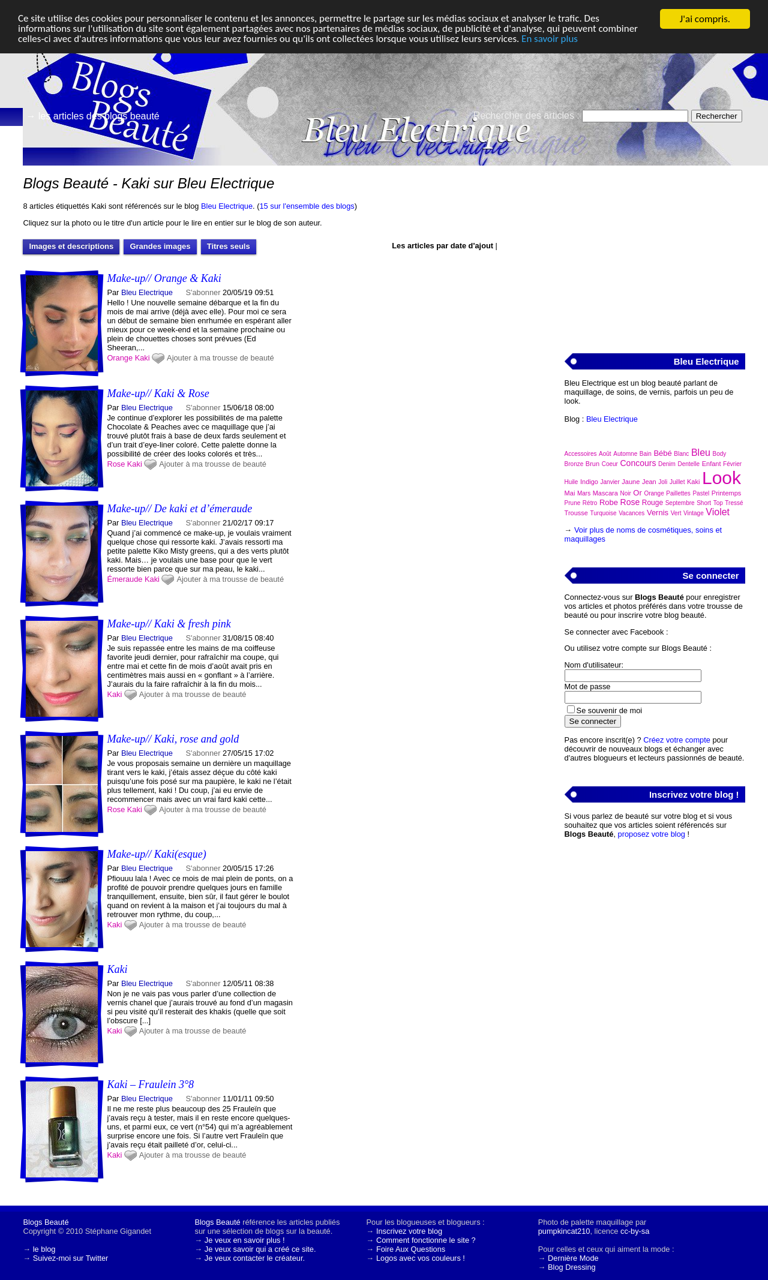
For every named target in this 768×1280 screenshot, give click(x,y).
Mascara (605, 493)
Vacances (631, 513)
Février (732, 464)
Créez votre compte (676, 739)
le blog (44, 1249)
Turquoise (603, 513)
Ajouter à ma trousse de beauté (220, 357)
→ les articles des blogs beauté (92, 116)
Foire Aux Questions (410, 1249)
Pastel (700, 493)
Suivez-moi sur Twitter (71, 1258)
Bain (646, 453)
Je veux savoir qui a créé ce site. (260, 1249)
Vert (676, 513)
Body (720, 453)
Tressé (734, 503)
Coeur (610, 464)
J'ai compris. (705, 19)
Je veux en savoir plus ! (245, 1240)
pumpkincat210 (564, 1231)
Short (704, 503)
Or (637, 492)
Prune (573, 503)
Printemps (727, 493)
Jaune (631, 481)
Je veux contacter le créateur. (255, 1258)
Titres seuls (228, 246)
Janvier (610, 482)
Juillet (677, 482)
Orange (120, 357)
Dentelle (688, 464)
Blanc (681, 453)
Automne (625, 453)
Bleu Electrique (227, 206)
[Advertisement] (655, 252)
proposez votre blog (651, 834)
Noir (625, 493)
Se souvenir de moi (610, 710)
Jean (649, 481)
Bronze (574, 464)
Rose (116, 463)
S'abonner (203, 292)
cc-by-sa (634, 1231)
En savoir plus (551, 40)
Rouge (652, 502)
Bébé (662, 453)
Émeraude (124, 579)
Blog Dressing (572, 1267)
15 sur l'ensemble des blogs (306, 206)
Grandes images (160, 246)
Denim (667, 464)
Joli (662, 482)
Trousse (576, 512)
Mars (583, 493)
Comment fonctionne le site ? (426, 1240)
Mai (570, 493)
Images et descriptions (71, 246)
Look (721, 478)
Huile (571, 482)
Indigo (589, 481)
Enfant (711, 463)
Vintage (693, 513)
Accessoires (581, 453)
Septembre (680, 503)
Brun (592, 463)
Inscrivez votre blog (409, 1231)
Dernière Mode (573, 1258)
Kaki (142, 357)
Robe (608, 502)
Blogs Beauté (45, 1222)
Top (718, 503)
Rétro (590, 503)
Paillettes (678, 493)
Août (605, 453)
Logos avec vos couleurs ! (420, 1258)
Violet (718, 512)
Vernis (657, 512)
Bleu (700, 452)
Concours (638, 463)
